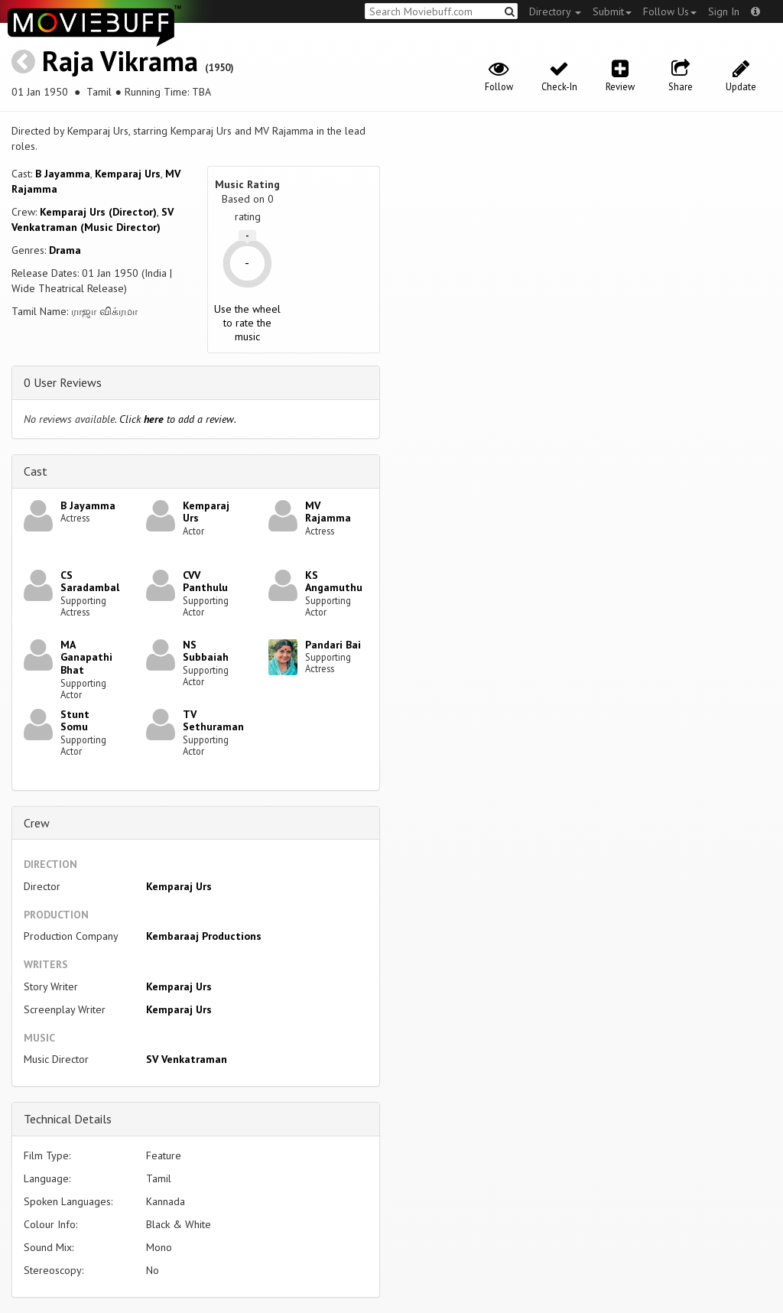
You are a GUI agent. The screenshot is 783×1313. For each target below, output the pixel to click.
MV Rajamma (328, 512)
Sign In (723, 11)
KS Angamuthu (333, 581)
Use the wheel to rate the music (247, 322)
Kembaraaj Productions (204, 936)
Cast (35, 471)
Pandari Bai (333, 645)
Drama (65, 250)
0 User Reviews (63, 382)
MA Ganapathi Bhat (86, 658)
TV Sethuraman (213, 720)
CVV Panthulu (205, 581)
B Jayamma (62, 173)
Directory (555, 11)
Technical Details (68, 1118)
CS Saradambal (89, 581)
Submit (612, 11)
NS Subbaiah (206, 651)
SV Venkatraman (186, 1059)
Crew (37, 822)
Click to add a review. (177, 419)
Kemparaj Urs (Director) (98, 212)
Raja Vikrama (120, 61)
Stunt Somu (74, 720)
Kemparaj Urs (128, 173)
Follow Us (670, 11)
